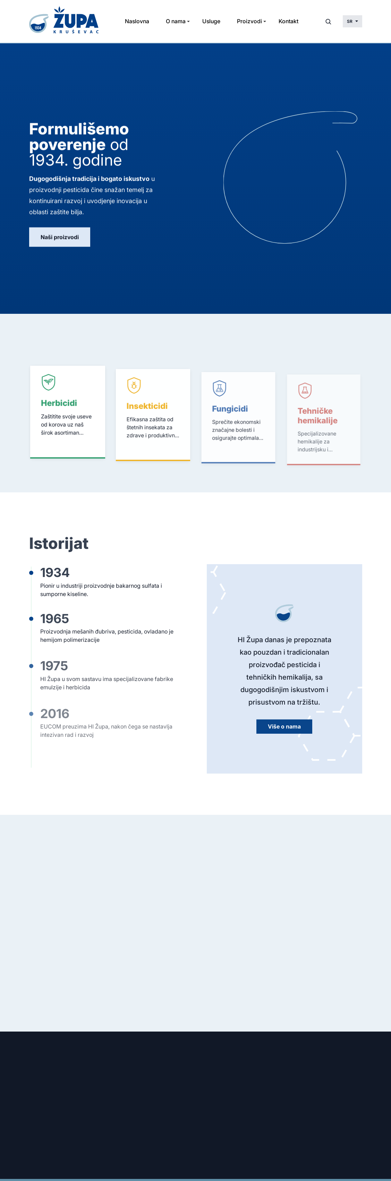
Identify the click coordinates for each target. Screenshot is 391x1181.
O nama (176, 21)
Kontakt (288, 21)
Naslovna (137, 21)
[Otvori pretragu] (328, 21)
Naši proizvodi (60, 237)
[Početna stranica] (65, 21)
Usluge (211, 21)
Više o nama (284, 727)
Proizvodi (249, 21)
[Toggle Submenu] (188, 21)
